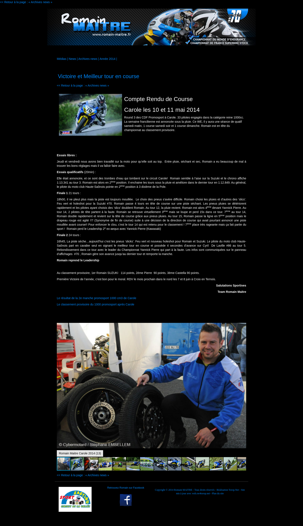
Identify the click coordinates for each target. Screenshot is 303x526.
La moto (96, 51)
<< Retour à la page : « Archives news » (26, 2)
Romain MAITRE (183, 489)
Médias (151, 51)
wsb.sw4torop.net (201, 493)
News (72, 58)
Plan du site (218, 493)
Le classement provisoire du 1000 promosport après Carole (95, 304)
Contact (234, 51)
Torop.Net (234, 489)
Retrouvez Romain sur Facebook (125, 487)
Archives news (87, 58)
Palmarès (206, 51)
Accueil (68, 51)
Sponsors (124, 51)
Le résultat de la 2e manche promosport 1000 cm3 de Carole (97, 298)
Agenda (178, 51)
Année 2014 (108, 58)
